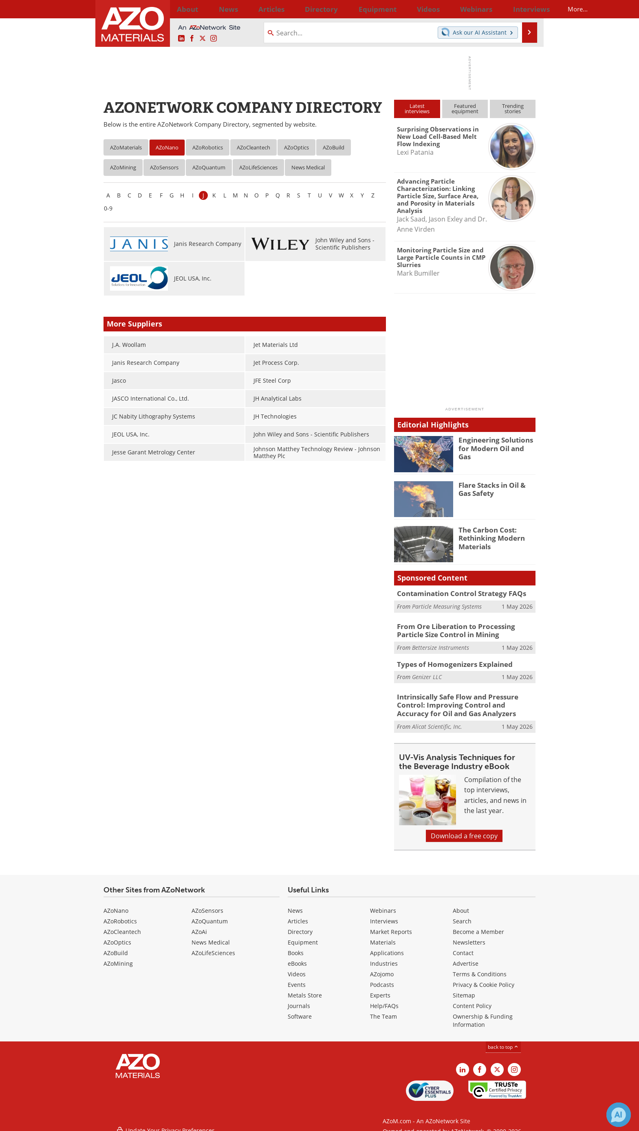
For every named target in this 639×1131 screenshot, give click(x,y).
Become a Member (478, 927)
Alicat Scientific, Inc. (437, 722)
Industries (384, 959)
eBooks (297, 959)
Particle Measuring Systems (447, 605)
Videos (297, 969)
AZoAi (199, 927)
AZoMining (123, 167)
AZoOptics (296, 147)
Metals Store (305, 991)
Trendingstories (513, 108)
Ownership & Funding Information (483, 1016)
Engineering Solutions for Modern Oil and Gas (496, 443)
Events (297, 980)
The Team (383, 1012)
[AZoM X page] (202, 38)
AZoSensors (164, 167)
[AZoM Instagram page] (213, 38)
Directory (298, 9)
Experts (380, 991)
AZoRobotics (207, 147)
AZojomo (382, 969)
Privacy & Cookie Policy (483, 980)
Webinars (383, 906)
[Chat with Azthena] (618, 1115)
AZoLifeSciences (258, 167)
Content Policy (472, 1001)
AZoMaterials (126, 147)
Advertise (465, 959)
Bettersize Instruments (440, 645)
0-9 (108, 208)
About (461, 906)
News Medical (308, 167)
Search (462, 917)
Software (300, 1012)
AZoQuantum (208, 167)
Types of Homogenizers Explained (448, 662)
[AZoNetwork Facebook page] (192, 38)
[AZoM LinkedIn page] (181, 38)
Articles (298, 917)
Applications (387, 948)
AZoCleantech (253, 147)
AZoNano (167, 147)
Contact (463, 948)
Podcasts (382, 980)
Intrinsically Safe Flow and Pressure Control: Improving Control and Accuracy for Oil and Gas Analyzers (465, 701)
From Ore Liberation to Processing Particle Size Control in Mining (462, 630)
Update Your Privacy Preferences (165, 1120)
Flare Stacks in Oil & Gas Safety (495, 488)
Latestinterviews (417, 108)
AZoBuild (333, 147)
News (295, 906)
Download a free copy (464, 831)
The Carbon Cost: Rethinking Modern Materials (488, 537)
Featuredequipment (465, 108)
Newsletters (469, 938)
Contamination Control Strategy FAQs (455, 593)
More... (525, 9)
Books (296, 948)
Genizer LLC (427, 674)
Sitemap (464, 991)
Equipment (303, 938)
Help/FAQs (384, 1001)
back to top (503, 1042)
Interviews (384, 917)
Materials (383, 938)
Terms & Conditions (480, 969)
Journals (299, 1001)
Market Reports (391, 927)
